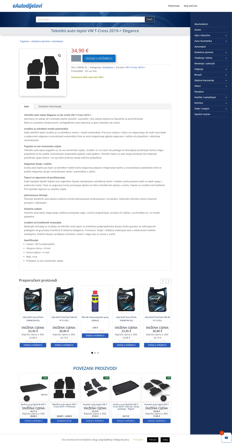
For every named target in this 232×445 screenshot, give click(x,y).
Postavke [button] (138, 439)
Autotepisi (57, 41)
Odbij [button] (165, 439)
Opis (26, 106)
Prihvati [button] (152, 439)
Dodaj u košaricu (99, 58)
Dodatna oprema (41, 41)
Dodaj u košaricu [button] (33, 345)
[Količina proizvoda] (76, 58)
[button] (60, 56)
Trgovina (174, 6)
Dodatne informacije (50, 106)
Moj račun (190, 6)
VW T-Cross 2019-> (135, 67)
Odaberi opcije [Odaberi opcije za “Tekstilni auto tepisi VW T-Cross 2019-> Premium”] (78, 409)
